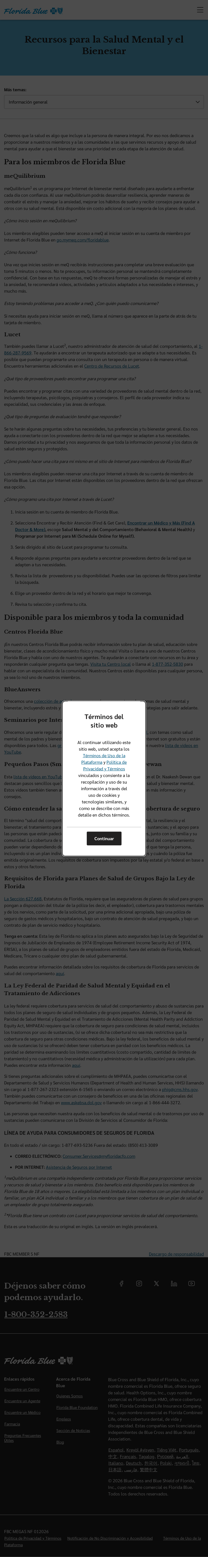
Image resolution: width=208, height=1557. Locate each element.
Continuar (104, 838)
